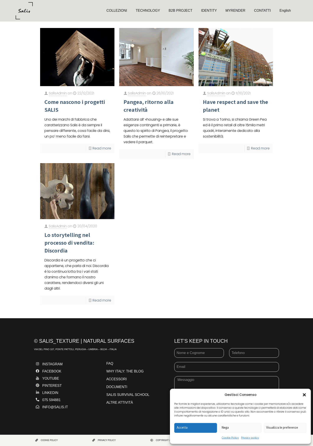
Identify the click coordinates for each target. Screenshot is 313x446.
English (285, 10)
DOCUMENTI (116, 387)
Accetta (182, 427)
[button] (304, 395)
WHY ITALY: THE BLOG (124, 371)
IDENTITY (209, 10)
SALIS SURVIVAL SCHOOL (127, 395)
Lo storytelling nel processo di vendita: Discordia (69, 242)
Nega (225, 427)
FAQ (109, 363)
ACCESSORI (116, 379)
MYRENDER (235, 10)
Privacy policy (250, 437)
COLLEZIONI (116, 10)
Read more (102, 148)
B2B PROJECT (180, 10)
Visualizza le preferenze (282, 427)
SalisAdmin (58, 93)
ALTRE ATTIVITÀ (119, 402)
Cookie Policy (230, 437)
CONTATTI (262, 10)
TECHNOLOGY (148, 10)
